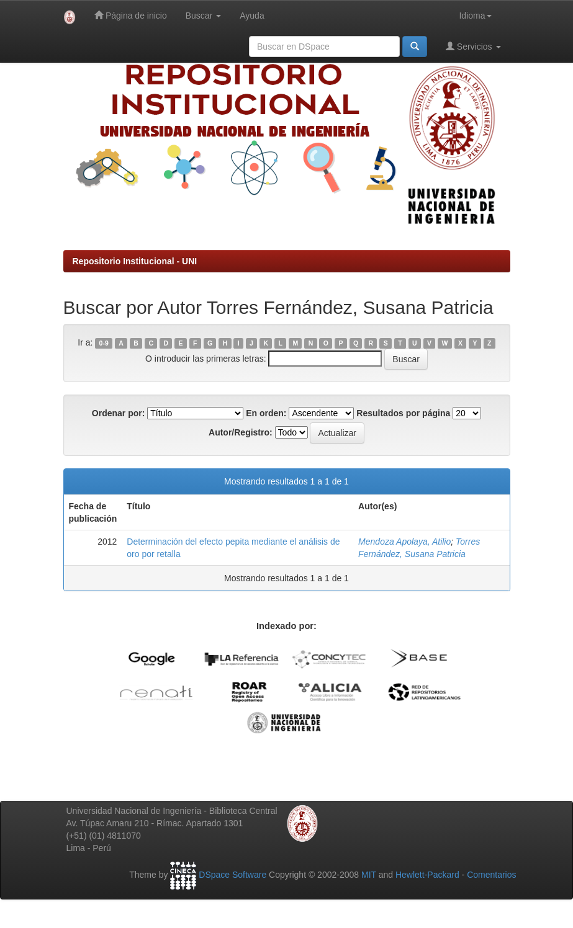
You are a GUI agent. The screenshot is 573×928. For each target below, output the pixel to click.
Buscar (203, 15)
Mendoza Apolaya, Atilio (404, 542)
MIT (368, 875)
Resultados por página (403, 413)
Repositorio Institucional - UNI (135, 261)
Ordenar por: (118, 413)
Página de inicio (130, 15)
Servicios (473, 46)
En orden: (266, 413)
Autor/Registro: (241, 432)
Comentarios (491, 875)
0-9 (104, 343)
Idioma (475, 15)
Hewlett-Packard (427, 875)
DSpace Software (232, 875)
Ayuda (252, 15)
